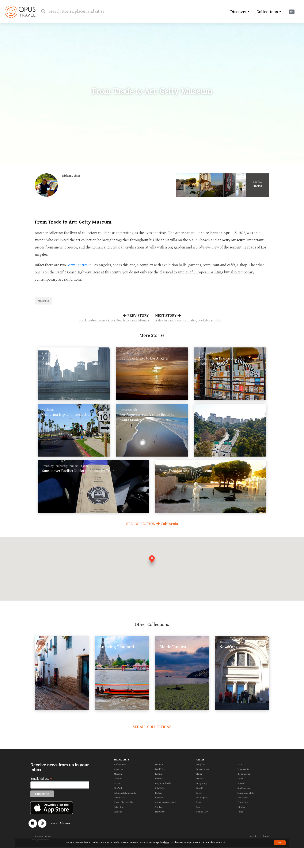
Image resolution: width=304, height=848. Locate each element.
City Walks (160, 788)
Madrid (199, 807)
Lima (198, 802)
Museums (43, 300)
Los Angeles (202, 797)
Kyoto (199, 793)
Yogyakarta (243, 802)
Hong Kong (201, 783)
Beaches (159, 797)
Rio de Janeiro (244, 774)
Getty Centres (77, 265)
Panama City (243, 769)
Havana (199, 778)
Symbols (159, 807)
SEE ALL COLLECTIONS (152, 727)
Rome (240, 778)
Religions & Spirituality (125, 793)
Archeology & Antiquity (166, 802)
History (158, 793)
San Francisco (244, 788)
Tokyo (240, 811)
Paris (240, 764)
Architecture (120, 764)
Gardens (118, 778)
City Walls (119, 788)
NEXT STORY (212, 318)
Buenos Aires (202, 769)
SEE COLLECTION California (152, 524)
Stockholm (243, 797)
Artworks (118, 769)
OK (279, 842)
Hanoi (199, 774)
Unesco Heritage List (124, 802)
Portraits (159, 778)
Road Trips (160, 769)
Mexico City (202, 811)
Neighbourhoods (163, 783)
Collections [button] (267, 11)
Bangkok (200, 764)
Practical (159, 764)
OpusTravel (20, 11)
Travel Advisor (60, 823)
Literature (160, 811)
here (166, 842)
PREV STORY (92, 318)
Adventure (119, 807)
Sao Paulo (242, 783)
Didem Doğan (71, 175)
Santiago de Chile (246, 793)
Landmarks (119, 797)
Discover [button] (238, 11)
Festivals (159, 774)
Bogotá (199, 788)
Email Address (41, 779)
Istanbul (242, 807)
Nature (117, 783)
